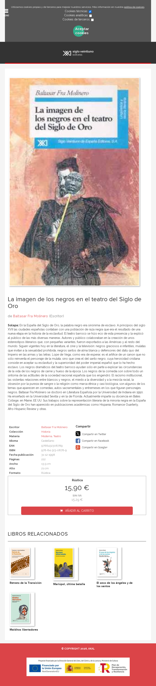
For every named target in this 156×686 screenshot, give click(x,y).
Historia (45, 431)
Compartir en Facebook (92, 441)
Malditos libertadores (24, 629)
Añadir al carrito (79, 510)
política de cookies (134, 7)
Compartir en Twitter (91, 433)
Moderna (46, 436)
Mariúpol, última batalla (69, 584)
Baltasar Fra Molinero (30, 316)
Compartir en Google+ (91, 447)
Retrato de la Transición (26, 583)
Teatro (57, 436)
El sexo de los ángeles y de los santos (115, 584)
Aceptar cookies (79, 31)
